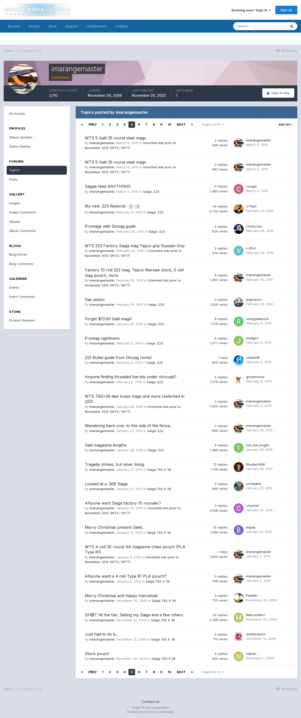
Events (14, 287)
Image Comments (22, 212)
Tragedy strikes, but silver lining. (115, 463)
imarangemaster (101, 143)
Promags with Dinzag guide (110, 225)
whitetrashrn (256, 633)
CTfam (251, 206)
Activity (34, 26)
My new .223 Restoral (106, 205)
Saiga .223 (151, 191)
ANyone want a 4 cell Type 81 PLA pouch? (125, 574)
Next (181, 124)
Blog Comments (21, 264)
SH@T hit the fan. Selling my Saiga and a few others (134, 613)
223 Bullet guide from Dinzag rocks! (118, 356)
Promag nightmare (102, 336)
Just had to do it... (101, 632)
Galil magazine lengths (105, 443)
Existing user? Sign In (251, 10)
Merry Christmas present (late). (114, 526)
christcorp (254, 225)
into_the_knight (257, 444)
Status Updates (21, 137)
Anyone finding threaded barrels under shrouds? (131, 375)
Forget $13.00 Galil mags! (108, 317)
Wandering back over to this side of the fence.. (128, 424)
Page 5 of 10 (212, 124)
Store (53, 26)
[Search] (259, 26)
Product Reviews (22, 320)
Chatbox (121, 26)
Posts (13, 179)
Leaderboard (96, 26)
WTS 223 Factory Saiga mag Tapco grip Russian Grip (135, 244)
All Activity (17, 113)
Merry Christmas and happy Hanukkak (121, 594)
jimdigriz (252, 337)
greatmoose (255, 376)
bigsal (250, 526)
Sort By (285, 124)
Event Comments (22, 297)
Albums (14, 222)
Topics (14, 170)
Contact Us (150, 700)
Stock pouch (97, 652)
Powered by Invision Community (150, 711)
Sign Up (286, 10)
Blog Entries (18, 254)
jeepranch (254, 298)
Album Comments (22, 231)
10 (169, 124)
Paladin (251, 594)
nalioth (251, 652)
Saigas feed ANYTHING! (108, 186)
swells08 (253, 356)
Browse (14, 26)
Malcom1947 (255, 614)
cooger (251, 186)
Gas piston (95, 298)
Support (72, 26)
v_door (251, 247)
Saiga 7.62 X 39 (159, 468)
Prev (93, 124)
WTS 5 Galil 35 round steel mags (115, 137)
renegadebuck (257, 318)
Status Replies (20, 146)
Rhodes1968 (255, 463)
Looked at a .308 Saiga (106, 482)
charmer (252, 504)
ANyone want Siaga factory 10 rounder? (123, 501)
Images (14, 203)
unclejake (253, 482)
